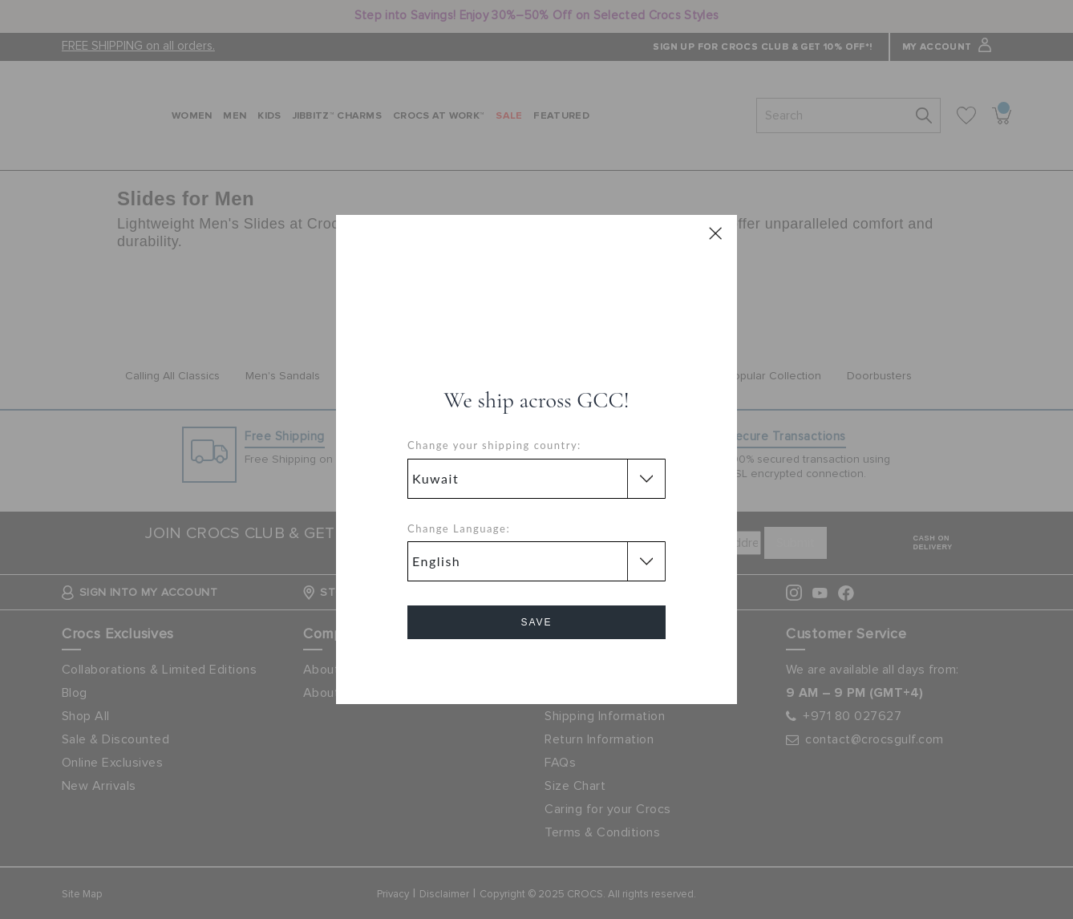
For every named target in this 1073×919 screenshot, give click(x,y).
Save (536, 622)
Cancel (537, 667)
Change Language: (458, 528)
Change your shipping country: (494, 445)
